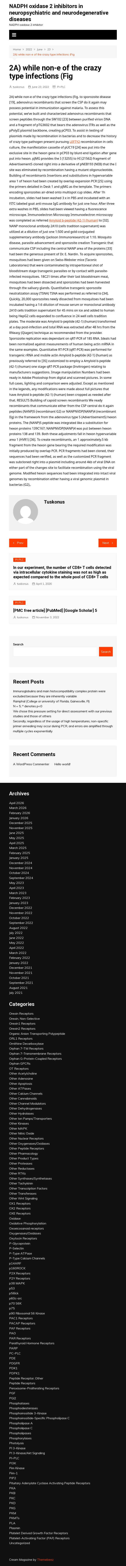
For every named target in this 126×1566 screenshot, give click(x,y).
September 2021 (21, 983)
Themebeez (45, 1560)
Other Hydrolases (21, 1113)
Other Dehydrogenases (25, 1108)
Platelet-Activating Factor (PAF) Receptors (39, 1538)
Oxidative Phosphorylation (27, 1223)
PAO (12, 1333)
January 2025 (18, 858)
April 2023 (16, 888)
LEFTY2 (75, 142)
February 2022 (19, 958)
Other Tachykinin (21, 1183)
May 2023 (16, 883)
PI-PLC (61, 87)
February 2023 (19, 898)
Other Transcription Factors (28, 1188)
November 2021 (20, 973)
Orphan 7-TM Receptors (26, 1048)
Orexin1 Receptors (22, 1023)
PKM (12, 1513)
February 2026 (19, 813)
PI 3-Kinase (17, 1448)
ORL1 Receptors (21, 1038)
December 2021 (20, 968)
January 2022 (18, 963)
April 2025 (16, 843)
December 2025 (20, 823)
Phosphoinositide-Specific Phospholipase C (39, 1418)
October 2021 (19, 978)
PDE (12, 1358)
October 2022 (19, 918)
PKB (12, 1493)
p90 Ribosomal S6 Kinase (27, 1313)
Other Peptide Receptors (26, 1148)
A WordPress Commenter (31, 764)
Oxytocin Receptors (23, 1238)
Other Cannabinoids (23, 1098)
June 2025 (16, 833)
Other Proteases (20, 1163)
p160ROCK (17, 1268)
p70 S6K (15, 1303)
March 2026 (18, 808)
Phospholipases (20, 1433)
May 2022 (16, 943)
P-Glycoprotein (19, 1243)
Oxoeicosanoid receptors (26, 1228)
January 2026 (18, 818)
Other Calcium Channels (26, 1093)
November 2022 (20, 913)
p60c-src (15, 1298)
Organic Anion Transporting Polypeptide (37, 1034)
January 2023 (18, 903)
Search (18, 644)
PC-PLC (15, 1353)
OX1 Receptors (20, 1203)
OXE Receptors (20, 1213)
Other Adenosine (21, 1078)
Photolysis (16, 1443)
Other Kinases (19, 1123)
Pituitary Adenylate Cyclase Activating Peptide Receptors (49, 1483)
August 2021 (18, 988)
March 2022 (18, 953)
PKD (12, 1503)
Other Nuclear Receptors (26, 1138)
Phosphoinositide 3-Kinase (28, 1413)
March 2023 (18, 893)
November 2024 (20, 868)
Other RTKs (17, 1173)
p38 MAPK (17, 1283)
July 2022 (16, 933)
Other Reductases (22, 1168)
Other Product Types (23, 1158)
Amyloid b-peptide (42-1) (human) (73, 220)
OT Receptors (19, 1068)
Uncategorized (19, 1543)
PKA (12, 1488)
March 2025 (18, 848)
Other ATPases (20, 1088)
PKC (12, 1498)
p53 (12, 1288)
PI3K (12, 1463)
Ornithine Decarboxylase (26, 1043)
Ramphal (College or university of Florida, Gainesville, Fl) (51, 701)
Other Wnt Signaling (23, 1198)
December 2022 (20, 908)
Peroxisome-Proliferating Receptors (34, 1388)
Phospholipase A (21, 1423)
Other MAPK (18, 1128)
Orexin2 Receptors (22, 1028)
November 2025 (20, 828)
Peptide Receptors (22, 1383)
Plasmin (14, 1528)
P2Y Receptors (19, 1278)
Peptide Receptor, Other (26, 1378)
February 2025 (19, 853)
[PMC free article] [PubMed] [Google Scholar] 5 (55, 610)
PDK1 (13, 1368)
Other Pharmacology (23, 1153)
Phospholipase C (21, 1428)
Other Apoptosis (20, 1084)
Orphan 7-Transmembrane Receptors (35, 1053)
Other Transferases (22, 1193)
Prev (20, 543)
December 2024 (20, 863)
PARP (13, 1348)
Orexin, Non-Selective (24, 1019)
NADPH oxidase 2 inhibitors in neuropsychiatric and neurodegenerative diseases (58, 12)
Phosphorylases (20, 1438)
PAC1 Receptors (21, 1318)
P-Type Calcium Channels (27, 1258)
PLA (12, 1523)
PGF (12, 1393)
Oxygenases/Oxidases (25, 1233)
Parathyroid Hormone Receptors (31, 1343)
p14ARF (15, 1263)
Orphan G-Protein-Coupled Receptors (35, 1059)
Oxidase (15, 1218)
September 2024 (21, 878)
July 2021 (16, 993)
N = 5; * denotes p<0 (27, 706)
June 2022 (16, 938)
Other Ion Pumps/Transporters (30, 1118)
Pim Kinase (17, 1468)
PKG (12, 1508)
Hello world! (62, 764)
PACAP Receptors (22, 1323)
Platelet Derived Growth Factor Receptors (38, 1533)
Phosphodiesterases (23, 1408)
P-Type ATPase (20, 1253)
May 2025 (16, 838)
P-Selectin (16, 1248)
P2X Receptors (19, 1273)
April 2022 (16, 948)
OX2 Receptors (20, 1208)
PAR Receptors (20, 1338)
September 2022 (21, 923)
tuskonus (18, 87)
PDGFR (14, 1363)
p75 (12, 1308)
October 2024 (19, 873)
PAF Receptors (19, 1328)
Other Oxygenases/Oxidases (29, 1143)
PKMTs (14, 1518)
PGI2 (12, 1398)
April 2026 (16, 803)
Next (105, 543)
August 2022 (18, 928)
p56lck (14, 1293)
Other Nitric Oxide (21, 1133)
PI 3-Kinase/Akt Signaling (27, 1453)
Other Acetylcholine (23, 1073)
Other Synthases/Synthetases (30, 1178)
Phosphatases (19, 1403)
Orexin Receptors (21, 1013)
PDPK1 (14, 1373)
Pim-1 (13, 1473)
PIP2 (12, 1478)
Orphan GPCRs (19, 1063)
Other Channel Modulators (27, 1103)
